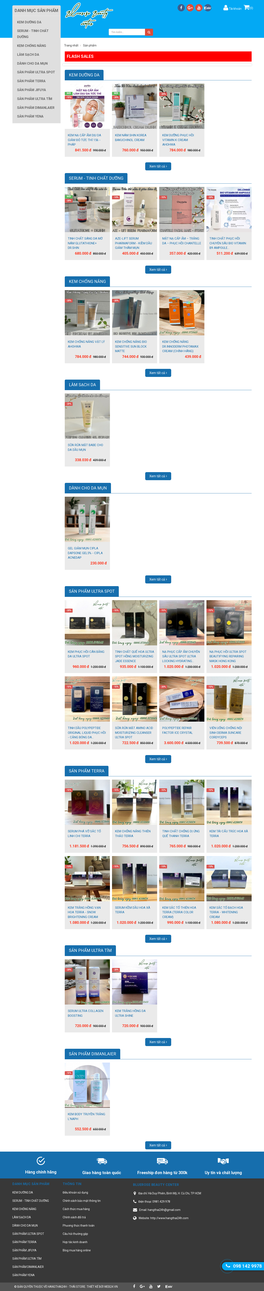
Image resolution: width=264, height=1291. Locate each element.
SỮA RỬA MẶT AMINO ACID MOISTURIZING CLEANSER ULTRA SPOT (134, 732)
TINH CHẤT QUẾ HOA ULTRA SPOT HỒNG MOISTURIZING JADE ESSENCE (134, 656)
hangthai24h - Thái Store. (67, 1286)
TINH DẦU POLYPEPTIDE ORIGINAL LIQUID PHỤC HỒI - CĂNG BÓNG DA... (87, 732)
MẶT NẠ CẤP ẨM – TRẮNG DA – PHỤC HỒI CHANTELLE (181, 241)
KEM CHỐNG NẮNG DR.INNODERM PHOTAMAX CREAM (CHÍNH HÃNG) (180, 346)
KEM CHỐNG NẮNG (87, 281)
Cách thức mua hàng (76, 1209)
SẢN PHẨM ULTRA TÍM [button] (34, 99)
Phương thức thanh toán (78, 1225)
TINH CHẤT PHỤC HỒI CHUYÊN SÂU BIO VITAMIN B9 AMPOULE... (228, 243)
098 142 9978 (247, 1266)
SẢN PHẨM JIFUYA (24, 1250)
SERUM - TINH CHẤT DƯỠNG (96, 178)
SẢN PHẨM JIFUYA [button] (31, 90)
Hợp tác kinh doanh (75, 1242)
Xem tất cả (158, 166)
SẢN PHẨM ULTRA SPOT (92, 591)
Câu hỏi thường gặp (75, 1233)
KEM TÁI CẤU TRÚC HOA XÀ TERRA (229, 833)
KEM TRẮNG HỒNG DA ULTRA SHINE (130, 1013)
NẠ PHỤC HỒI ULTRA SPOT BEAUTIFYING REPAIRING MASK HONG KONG (228, 656)
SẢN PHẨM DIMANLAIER (92, 1053)
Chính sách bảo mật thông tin (82, 1200)
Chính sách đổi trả (74, 1217)
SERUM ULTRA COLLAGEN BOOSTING (85, 1013)
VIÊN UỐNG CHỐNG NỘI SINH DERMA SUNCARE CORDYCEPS (226, 732)
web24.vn (111, 1286)
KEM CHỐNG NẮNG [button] (31, 46)
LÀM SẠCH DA (82, 384)
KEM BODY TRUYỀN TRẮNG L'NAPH (86, 1116)
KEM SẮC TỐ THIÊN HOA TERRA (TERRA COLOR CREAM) (179, 912)
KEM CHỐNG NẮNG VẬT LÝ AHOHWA (86, 344)
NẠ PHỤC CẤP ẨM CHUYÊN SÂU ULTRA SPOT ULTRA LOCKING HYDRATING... (181, 656)
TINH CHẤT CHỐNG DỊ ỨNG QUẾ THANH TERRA (181, 833)
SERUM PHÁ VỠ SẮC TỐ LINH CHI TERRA (84, 833)
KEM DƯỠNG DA (84, 74)
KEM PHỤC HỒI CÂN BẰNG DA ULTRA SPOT (86, 654)
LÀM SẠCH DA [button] (28, 55)
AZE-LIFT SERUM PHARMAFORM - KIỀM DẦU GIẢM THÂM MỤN (133, 243)
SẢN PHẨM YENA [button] (30, 116)
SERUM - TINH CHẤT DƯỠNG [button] (33, 34)
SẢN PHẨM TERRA (86, 770)
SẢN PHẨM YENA (23, 1275)
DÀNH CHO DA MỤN (88, 488)
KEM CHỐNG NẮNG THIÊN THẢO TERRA (133, 833)
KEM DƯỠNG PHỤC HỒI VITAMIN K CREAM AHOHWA (178, 139)
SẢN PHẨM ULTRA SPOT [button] (36, 72)
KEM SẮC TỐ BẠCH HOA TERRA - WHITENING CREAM (226, 912)
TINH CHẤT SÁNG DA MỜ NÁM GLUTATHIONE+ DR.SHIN (85, 243)
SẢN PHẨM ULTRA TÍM (90, 950)
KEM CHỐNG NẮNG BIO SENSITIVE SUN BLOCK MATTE (131, 346)
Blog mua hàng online (77, 1250)
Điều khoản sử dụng (75, 1192)
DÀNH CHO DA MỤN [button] (32, 63)
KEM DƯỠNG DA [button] (29, 22)
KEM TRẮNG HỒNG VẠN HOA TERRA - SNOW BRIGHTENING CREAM (84, 912)
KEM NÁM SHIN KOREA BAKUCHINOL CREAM (130, 137)
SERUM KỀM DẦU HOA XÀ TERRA (132, 910)
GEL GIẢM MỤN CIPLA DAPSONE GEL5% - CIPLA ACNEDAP (85, 552)
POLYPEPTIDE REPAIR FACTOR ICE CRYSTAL (177, 730)
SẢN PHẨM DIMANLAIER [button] (35, 108)
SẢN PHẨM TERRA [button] (31, 81)
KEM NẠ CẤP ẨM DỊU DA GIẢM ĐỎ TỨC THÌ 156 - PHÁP (84, 139)
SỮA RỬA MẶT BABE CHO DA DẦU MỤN (85, 447)
